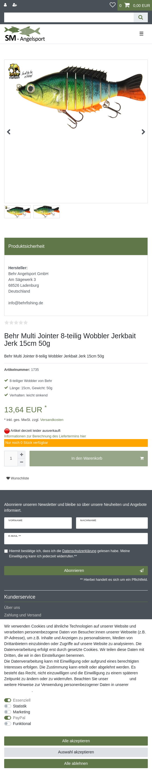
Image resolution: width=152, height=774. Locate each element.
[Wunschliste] (112, 5)
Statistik (20, 706)
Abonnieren (104, 570)
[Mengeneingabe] (11, 458)
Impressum (118, 679)
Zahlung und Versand (22, 615)
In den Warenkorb (108, 458)
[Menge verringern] (21, 462)
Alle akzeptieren (76, 741)
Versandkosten (51, 420)
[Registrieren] (15, 5)
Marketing (21, 712)
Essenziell (22, 700)
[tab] (76, 246)
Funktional (22, 723)
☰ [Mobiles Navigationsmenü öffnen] (141, 33)
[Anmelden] (6, 5)
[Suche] (141, 17)
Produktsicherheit (26, 246)
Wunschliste (17, 478)
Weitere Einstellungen (23, 729)
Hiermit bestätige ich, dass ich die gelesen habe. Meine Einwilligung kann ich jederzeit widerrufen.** (69, 553)
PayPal (19, 718)
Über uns (12, 607)
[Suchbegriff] (69, 17)
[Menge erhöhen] (21, 455)
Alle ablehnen (76, 763)
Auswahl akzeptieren (76, 752)
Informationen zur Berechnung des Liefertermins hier (45, 436)
